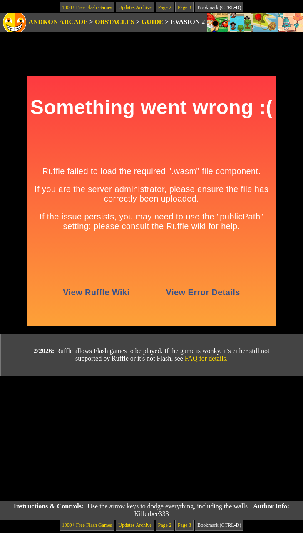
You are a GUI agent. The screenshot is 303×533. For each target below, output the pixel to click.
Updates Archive (135, 7)
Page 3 (184, 7)
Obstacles (114, 21)
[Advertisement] (152, 438)
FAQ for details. (206, 358)
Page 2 (164, 7)
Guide (152, 21)
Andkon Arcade (58, 21)
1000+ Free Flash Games (87, 7)
